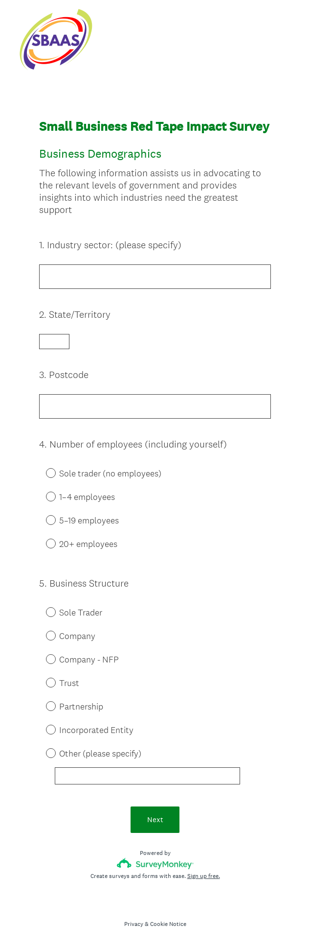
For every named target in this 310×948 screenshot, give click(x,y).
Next (155, 819)
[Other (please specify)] (147, 775)
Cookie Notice (168, 924)
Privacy (133, 924)
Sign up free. (203, 876)
